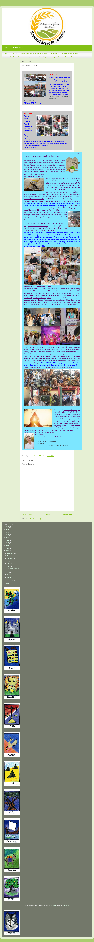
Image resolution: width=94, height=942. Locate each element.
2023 (7, 535)
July (8, 563)
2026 (7, 527)
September (10, 558)
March (9, 577)
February (10, 580)
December (10, 553)
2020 (7, 543)
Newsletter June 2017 (13, 568)
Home (5, 53)
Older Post (67, 515)
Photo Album (55, 53)
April (8, 574)
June (9, 566)
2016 (7, 583)
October (10, 556)
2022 (7, 537)
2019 (7, 545)
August (9, 561)
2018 (7, 548)
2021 (7, 540)
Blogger (66, 905)
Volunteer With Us (9, 57)
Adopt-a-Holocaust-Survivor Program (64, 57)
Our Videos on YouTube (70, 53)
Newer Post (27, 515)
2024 (7, 532)
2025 (7, 529)
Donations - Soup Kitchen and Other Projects (33, 57)
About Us (14, 53)
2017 (7, 550)
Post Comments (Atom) (37, 519)
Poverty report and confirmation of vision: (34, 53)
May (8, 572)
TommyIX (53, 905)
